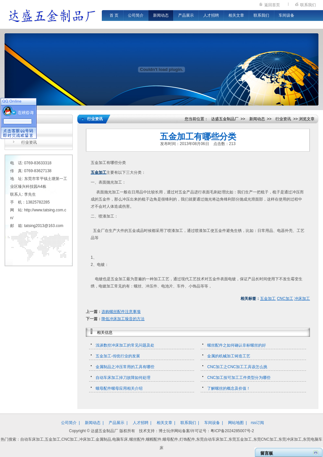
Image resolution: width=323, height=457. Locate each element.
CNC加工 (285, 298)
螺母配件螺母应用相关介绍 (119, 388)
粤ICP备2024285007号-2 (232, 431)
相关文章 (236, 15)
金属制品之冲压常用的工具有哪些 (125, 367)
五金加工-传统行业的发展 (118, 356)
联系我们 (308, 5)
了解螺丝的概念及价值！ (228, 388)
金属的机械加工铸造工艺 (228, 356)
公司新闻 (29, 132)
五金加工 (268, 298)
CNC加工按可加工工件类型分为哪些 (238, 377)
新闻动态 (161, 15)
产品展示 (186, 15)
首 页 (114, 15)
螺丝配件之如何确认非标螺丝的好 (236, 345)
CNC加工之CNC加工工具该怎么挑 (237, 367)
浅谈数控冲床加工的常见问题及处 (125, 345)
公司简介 (136, 15)
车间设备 (286, 15)
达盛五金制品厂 (224, 119)
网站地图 (236, 422)
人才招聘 (211, 15)
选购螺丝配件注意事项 (121, 311)
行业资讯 (29, 142)
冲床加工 (302, 298)
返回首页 (272, 5)
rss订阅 (257, 422)
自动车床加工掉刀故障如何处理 (123, 377)
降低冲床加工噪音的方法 (123, 319)
